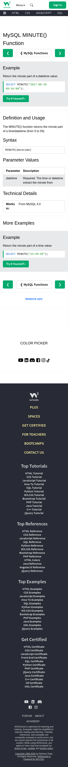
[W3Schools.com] (34, 398)
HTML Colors (32, 560)
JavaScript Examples (32, 596)
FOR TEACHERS (34, 434)
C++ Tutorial (34, 509)
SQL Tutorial (34, 487)
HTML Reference (32, 531)
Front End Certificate (34, 657)
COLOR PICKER (34, 343)
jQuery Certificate (34, 672)
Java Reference (32, 563)
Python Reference (32, 545)
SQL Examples (32, 603)
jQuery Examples (32, 628)
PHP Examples (32, 618)
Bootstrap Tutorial (34, 498)
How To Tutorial (34, 484)
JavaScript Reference (32, 538)
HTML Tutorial (34, 473)
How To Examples (32, 599)
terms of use (20, 748)
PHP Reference (32, 556)
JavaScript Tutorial (34, 480)
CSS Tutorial (34, 477)
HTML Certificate (34, 646)
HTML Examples (32, 589)
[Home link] (7, 5)
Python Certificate (34, 665)
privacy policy (46, 748)
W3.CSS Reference (32, 549)
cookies (31, 748)
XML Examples (32, 625)
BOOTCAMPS (34, 443)
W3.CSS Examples (32, 610)
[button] (31, 5)
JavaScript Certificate (34, 654)
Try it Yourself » (16, 98)
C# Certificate (34, 683)
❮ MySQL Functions (34, 53)
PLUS (34, 407)
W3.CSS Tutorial (34, 495)
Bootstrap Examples (32, 614)
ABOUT (39, 715)
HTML (15, 13)
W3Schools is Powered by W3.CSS (37, 757)
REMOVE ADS (33, 299)
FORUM (27, 715)
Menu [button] (20, 5)
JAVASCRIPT (44, 13)
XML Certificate (34, 686)
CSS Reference (32, 534)
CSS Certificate (34, 650)
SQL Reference (32, 542)
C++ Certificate (34, 679)
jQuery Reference (32, 571)
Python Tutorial (34, 491)
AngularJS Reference (32, 567)
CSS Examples (32, 592)
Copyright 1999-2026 (25, 754)
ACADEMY (33, 721)
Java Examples (32, 621)
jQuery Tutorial (34, 513)
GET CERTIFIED (34, 425)
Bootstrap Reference (32, 553)
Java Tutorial (34, 506)
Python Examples (32, 607)
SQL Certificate (34, 661)
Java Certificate (34, 675)
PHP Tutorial (34, 502)
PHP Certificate (34, 668)
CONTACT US (34, 452)
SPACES (34, 416)
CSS (27, 13)
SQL (60, 13)
